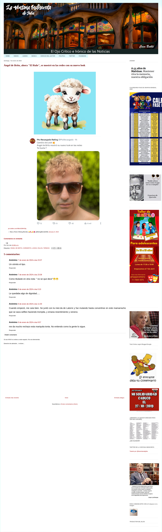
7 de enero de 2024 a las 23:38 (30, 275)
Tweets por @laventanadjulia (139, 451)
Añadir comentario (11, 335)
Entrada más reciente (12, 398)
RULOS (40, 248)
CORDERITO (27, 248)
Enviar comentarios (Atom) (69, 404)
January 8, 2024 (54, 232)
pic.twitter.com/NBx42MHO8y (17, 228)
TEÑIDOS (46, 248)
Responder (12, 268)
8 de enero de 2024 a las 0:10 (29, 289)
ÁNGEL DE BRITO (16, 248)
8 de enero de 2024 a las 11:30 (30, 304)
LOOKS (34, 248)
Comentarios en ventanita (13, 239)
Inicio (66, 398)
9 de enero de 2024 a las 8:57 (29, 322)
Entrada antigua (119, 398)
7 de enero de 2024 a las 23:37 (30, 260)
